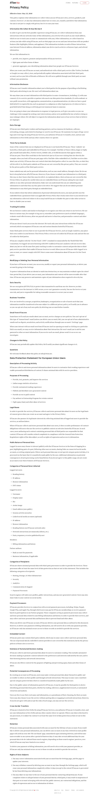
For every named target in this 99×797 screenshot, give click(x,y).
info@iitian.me (46, 354)
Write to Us (57, 793)
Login (84, 3)
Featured (75, 3)
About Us (57, 790)
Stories (68, 3)
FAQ (62, 790)
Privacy (67, 790)
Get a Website (80, 790)
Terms (73, 790)
